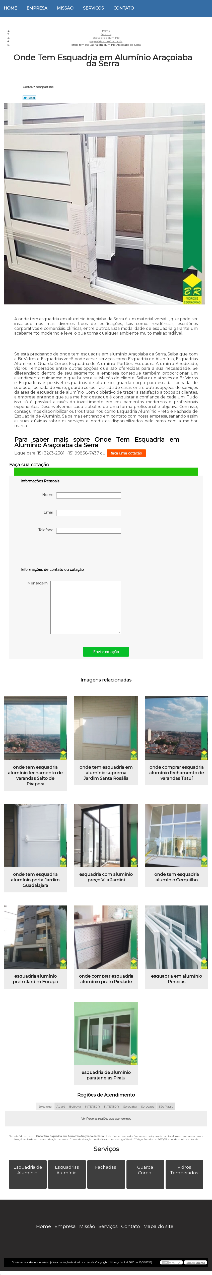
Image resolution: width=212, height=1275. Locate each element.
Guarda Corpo (145, 1170)
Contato (123, 8)
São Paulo (166, 1106)
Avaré (60, 1106)
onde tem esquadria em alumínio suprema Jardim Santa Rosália (106, 773)
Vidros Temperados (184, 1170)
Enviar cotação (106, 652)
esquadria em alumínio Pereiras (176, 979)
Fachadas (106, 1167)
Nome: (81, 495)
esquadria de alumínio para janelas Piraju (106, 1075)
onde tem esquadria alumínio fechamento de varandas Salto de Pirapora (35, 775)
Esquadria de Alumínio (28, 1170)
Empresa (37, 8)
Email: (82, 513)
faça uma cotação (126, 453)
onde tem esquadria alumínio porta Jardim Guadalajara (35, 880)
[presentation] (52, 551)
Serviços (93, 8)
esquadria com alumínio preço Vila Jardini (106, 877)
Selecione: (45, 1106)
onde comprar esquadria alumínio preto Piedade (106, 979)
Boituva (75, 1106)
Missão (65, 8)
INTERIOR (92, 1106)
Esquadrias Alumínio (67, 1170)
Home (10, 8)
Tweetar (29, 97)
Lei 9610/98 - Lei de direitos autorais (176, 1139)
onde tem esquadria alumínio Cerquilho (176, 877)
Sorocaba (130, 1106)
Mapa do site (158, 1226)
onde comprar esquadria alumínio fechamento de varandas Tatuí (176, 773)
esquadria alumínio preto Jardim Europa (35, 979)
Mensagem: (74, 607)
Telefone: (79, 531)
